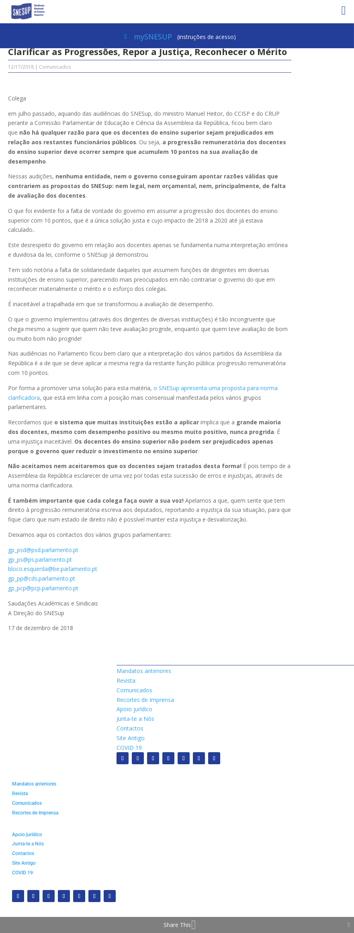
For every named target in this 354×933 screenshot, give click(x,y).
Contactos (130, 728)
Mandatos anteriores (144, 671)
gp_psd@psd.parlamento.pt (43, 550)
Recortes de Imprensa (145, 700)
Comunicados (55, 66)
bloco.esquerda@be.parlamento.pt (52, 569)
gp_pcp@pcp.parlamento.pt (43, 588)
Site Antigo (131, 738)
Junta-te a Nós (135, 718)
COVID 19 (129, 747)
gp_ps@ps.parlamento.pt (40, 559)
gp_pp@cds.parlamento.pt (41, 578)
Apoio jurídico (134, 709)
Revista (126, 680)
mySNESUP (153, 36)
